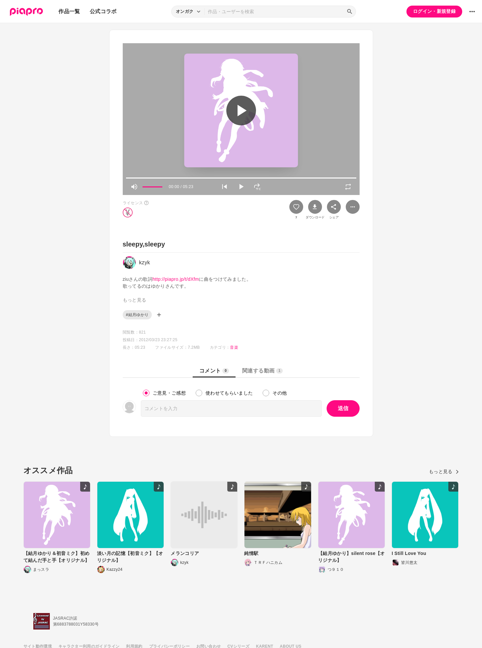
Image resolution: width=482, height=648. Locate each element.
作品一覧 (69, 11)
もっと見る (444, 471)
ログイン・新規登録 (434, 11)
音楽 (234, 347)
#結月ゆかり (137, 314)
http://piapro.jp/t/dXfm (175, 279)
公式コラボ (103, 11)
